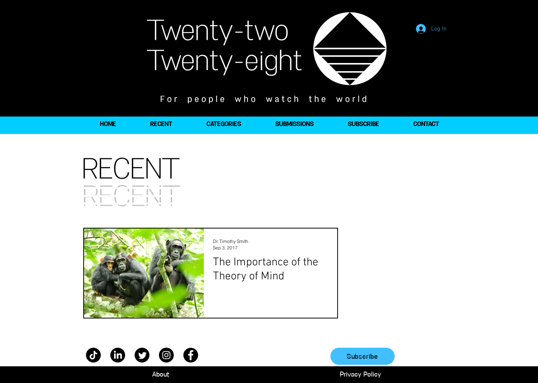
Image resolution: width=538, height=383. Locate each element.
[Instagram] (166, 355)
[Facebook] (190, 355)
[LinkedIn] (117, 355)
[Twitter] (142, 355)
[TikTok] (93, 355)
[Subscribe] (362, 356)
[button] (223, 124)
